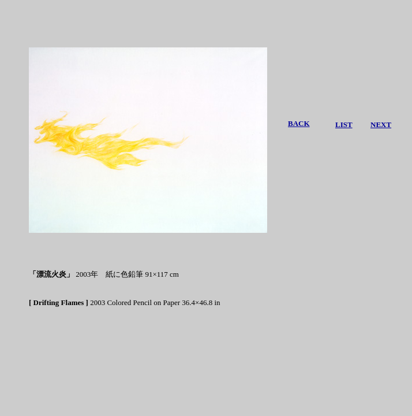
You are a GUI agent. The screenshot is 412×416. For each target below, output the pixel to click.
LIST (344, 124)
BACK (299, 123)
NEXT (380, 124)
